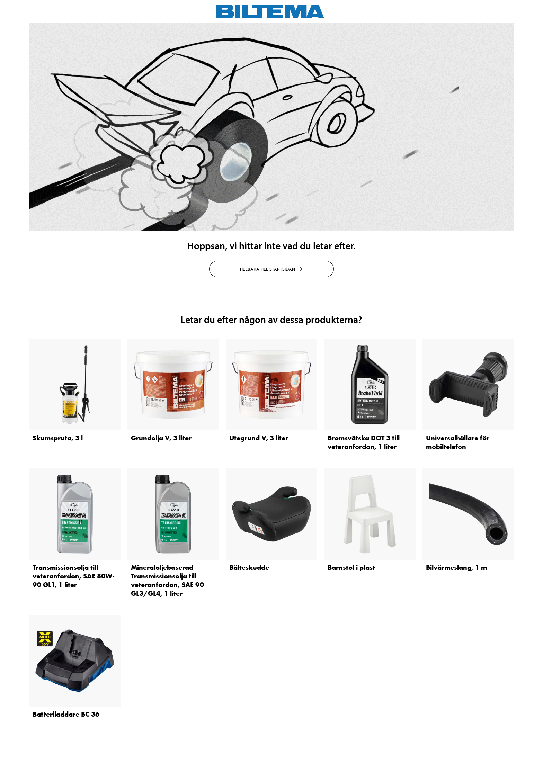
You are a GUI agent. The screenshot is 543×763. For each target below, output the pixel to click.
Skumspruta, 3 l (58, 437)
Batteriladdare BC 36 (66, 714)
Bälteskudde (249, 567)
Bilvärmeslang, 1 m (456, 567)
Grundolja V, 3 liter (161, 437)
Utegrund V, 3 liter (258, 437)
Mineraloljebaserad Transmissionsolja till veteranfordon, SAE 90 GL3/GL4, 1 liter (167, 580)
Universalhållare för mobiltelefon (457, 442)
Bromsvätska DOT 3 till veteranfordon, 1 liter (364, 442)
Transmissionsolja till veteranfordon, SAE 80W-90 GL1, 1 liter (74, 576)
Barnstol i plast (351, 567)
